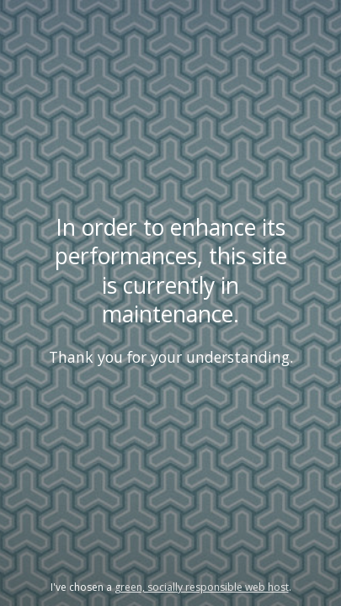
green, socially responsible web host (202, 587)
